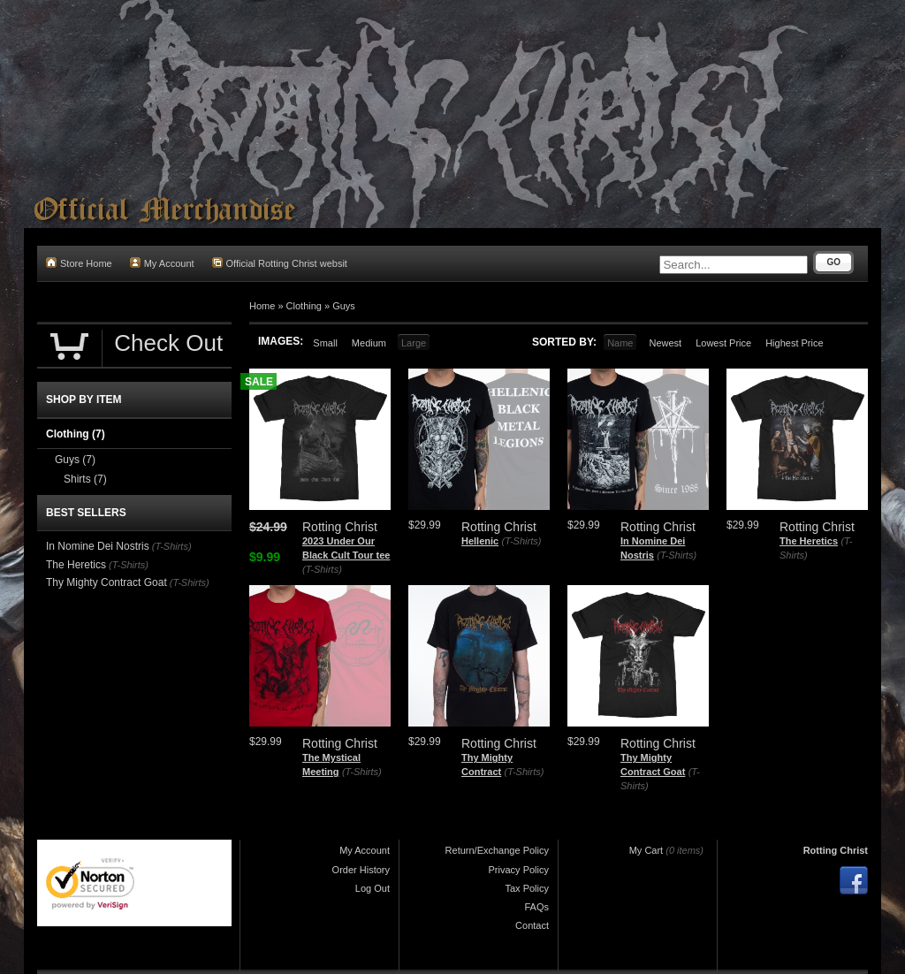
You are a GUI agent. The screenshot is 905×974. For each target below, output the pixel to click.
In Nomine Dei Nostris (97, 546)
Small (325, 343)
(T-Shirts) (322, 569)
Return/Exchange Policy (497, 850)
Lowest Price (723, 343)
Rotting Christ (835, 850)
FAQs (536, 907)
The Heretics (809, 541)
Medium (369, 343)
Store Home (79, 263)
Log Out (372, 888)
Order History (361, 869)
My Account (162, 263)
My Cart (646, 850)
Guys (343, 306)
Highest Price (794, 343)
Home (262, 306)
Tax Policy (527, 888)
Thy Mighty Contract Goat (106, 582)
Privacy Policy (519, 869)
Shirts (85, 479)
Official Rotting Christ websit (279, 263)
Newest (665, 343)
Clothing (304, 306)
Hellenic (479, 541)
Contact (532, 925)
